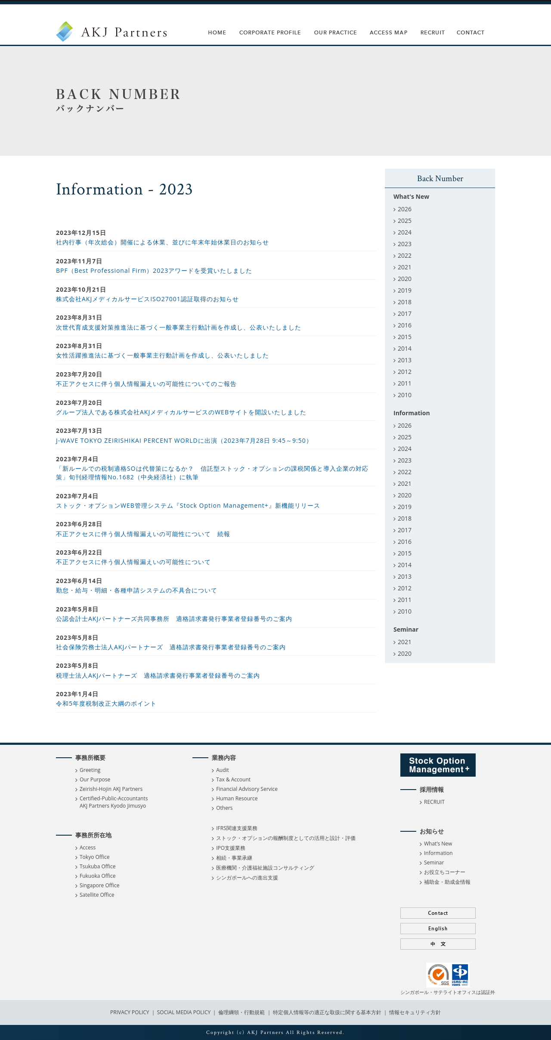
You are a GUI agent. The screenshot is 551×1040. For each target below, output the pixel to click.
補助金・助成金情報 (447, 882)
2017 (405, 313)
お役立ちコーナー (444, 872)
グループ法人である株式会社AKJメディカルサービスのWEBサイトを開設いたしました (181, 412)
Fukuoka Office (97, 876)
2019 (405, 290)
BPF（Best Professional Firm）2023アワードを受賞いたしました (154, 270)
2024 (405, 232)
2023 (405, 244)
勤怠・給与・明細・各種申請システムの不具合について (136, 590)
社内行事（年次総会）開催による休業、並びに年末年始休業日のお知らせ (162, 242)
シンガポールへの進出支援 (247, 877)
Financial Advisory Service (247, 789)
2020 (405, 279)
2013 (405, 360)
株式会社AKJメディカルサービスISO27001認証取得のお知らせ (147, 299)
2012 (405, 371)
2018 (405, 302)
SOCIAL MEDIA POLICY (183, 1012)
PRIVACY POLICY (130, 1012)
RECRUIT (434, 801)
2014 (405, 348)
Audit (222, 770)
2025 (405, 220)
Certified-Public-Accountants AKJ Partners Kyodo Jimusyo (114, 802)
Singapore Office (99, 885)
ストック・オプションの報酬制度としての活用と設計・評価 (286, 838)
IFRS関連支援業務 (236, 828)
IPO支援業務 (230, 848)
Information (438, 853)
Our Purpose (95, 779)
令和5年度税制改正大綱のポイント (106, 703)
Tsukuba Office (97, 866)
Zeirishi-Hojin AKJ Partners (111, 789)
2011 (405, 383)
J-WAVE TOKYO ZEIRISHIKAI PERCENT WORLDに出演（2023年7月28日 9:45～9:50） (184, 440)
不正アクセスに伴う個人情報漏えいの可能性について (133, 562)
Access (88, 847)
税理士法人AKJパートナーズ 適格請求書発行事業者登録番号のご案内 (158, 675)
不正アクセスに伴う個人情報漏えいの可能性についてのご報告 (146, 384)
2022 (405, 255)
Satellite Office (97, 894)
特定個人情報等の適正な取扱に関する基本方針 (327, 1012)
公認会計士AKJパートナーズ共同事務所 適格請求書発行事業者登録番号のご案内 (174, 618)
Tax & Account (233, 779)
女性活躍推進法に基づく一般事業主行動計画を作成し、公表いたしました (162, 355)
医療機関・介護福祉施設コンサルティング (265, 867)
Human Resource (236, 798)
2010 (405, 395)
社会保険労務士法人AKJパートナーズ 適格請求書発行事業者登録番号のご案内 (171, 647)
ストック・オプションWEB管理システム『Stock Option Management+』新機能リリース (188, 505)
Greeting (90, 770)
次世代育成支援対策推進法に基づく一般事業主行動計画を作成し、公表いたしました (178, 327)
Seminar (434, 862)
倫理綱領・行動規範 (241, 1012)
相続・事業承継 (234, 857)
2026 (405, 209)
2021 (405, 267)
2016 (405, 325)
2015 (405, 337)
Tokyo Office (94, 857)
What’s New (438, 843)
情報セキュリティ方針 (415, 1012)
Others (224, 808)
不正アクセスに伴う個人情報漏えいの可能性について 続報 (143, 534)
